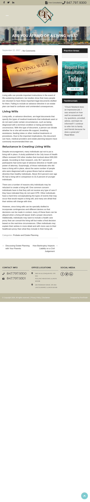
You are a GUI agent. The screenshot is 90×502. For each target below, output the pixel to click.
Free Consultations (55, 3)
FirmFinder (84, 297)
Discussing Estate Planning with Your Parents (16, 247)
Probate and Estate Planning (25, 235)
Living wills (7, 116)
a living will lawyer (22, 215)
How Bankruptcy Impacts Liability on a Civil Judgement (45, 248)
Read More (69, 135)
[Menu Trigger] (7, 15)
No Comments (29, 51)
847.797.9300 (76, 2)
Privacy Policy (36, 297)
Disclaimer (46, 297)
